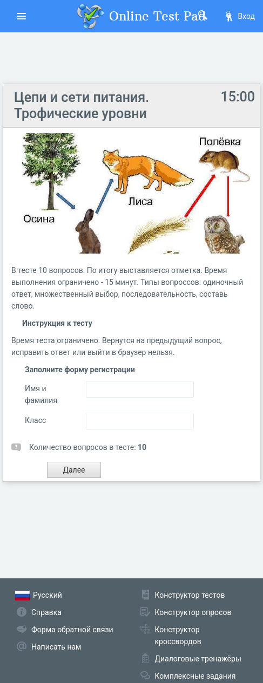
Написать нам (56, 647)
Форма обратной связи (72, 629)
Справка (46, 612)
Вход (239, 16)
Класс (35, 420)
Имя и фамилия (41, 394)
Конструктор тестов (190, 595)
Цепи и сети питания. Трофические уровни (81, 105)
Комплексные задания (195, 676)
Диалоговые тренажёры (198, 658)
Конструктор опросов (193, 612)
